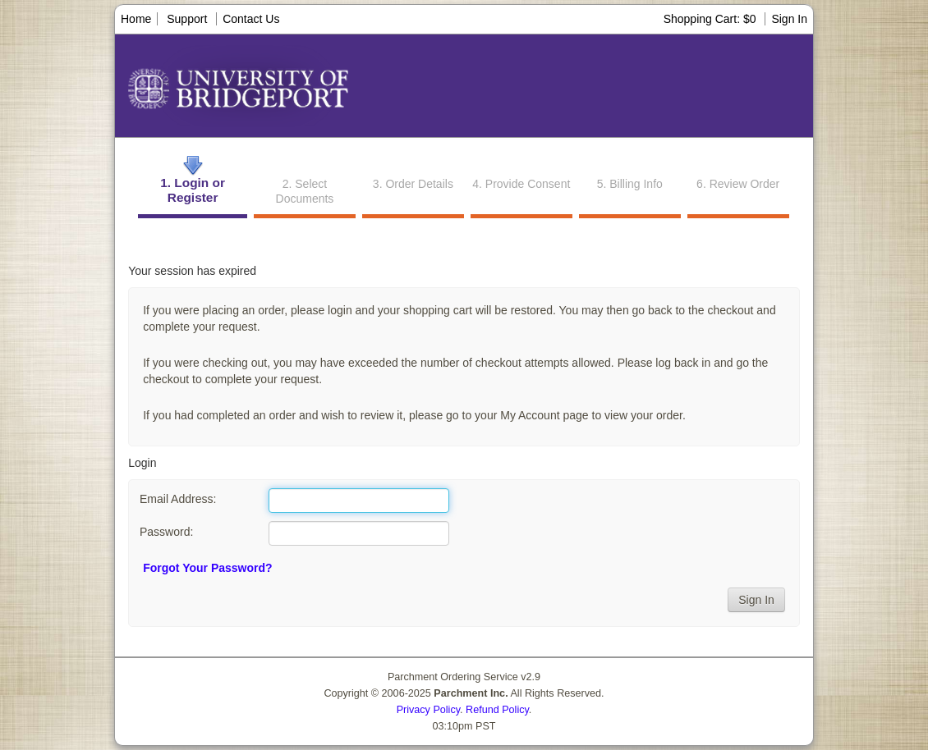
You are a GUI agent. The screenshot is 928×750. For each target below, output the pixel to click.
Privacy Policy (428, 710)
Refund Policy (497, 710)
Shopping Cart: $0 (712, 18)
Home (136, 18)
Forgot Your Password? (207, 567)
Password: (166, 531)
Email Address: (178, 498)
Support (187, 18)
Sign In (789, 18)
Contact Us (251, 18)
